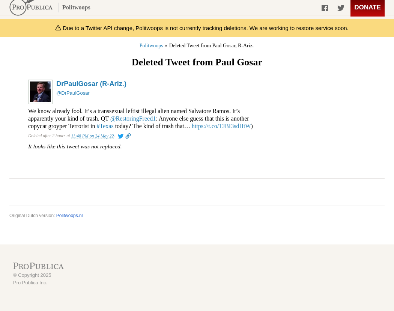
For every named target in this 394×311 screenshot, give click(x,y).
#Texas (105, 126)
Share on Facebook (325, 9)
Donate (367, 7)
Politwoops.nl (69, 215)
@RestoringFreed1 (133, 118)
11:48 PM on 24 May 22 (92, 136)
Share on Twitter (340, 9)
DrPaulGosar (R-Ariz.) (91, 84)
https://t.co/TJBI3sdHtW (221, 126)
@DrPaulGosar (73, 93)
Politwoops (76, 7)
